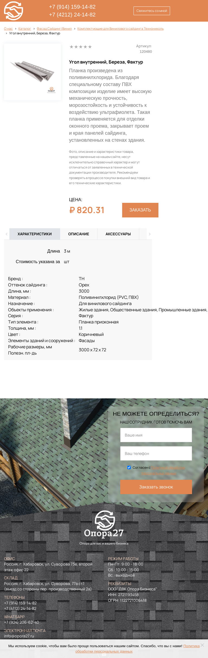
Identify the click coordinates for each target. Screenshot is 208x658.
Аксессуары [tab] (118, 234)
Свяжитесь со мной (151, 10)
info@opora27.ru (19, 636)
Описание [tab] (78, 234)
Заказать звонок (156, 487)
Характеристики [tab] (35, 234)
